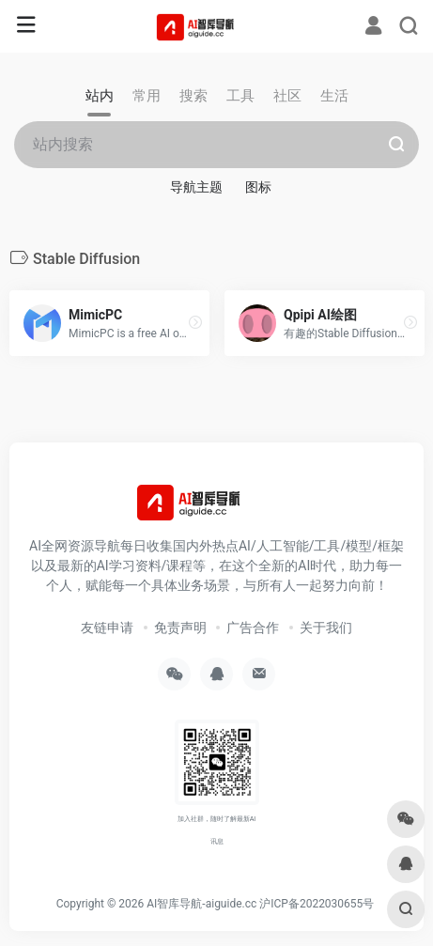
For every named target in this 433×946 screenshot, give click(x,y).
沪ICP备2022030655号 (316, 903)
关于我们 (326, 627)
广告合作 (252, 627)
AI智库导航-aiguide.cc (201, 903)
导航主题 (196, 186)
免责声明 (180, 627)
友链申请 (107, 627)
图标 (258, 186)
